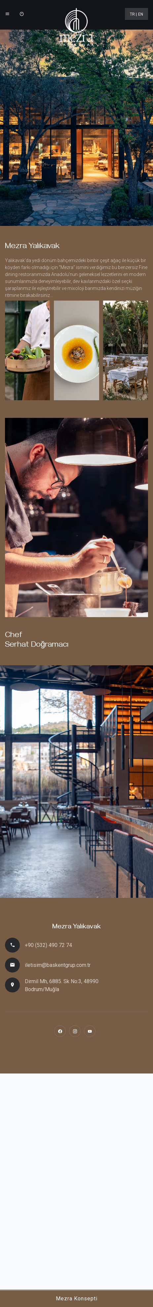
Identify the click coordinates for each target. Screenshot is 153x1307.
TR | (133, 14)
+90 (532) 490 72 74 (48, 945)
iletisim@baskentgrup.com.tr (58, 965)
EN (140, 14)
